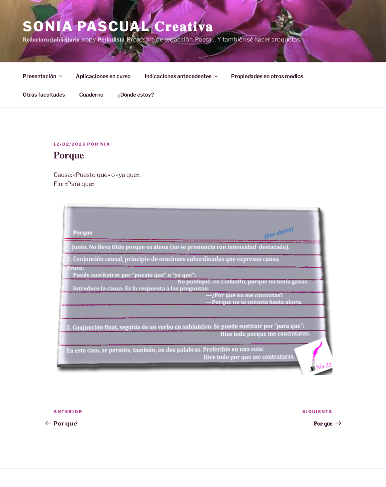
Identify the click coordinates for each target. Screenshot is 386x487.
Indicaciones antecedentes (182, 76)
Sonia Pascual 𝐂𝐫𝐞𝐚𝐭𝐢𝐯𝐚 (118, 26)
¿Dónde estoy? (136, 94)
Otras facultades (44, 94)
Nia (105, 144)
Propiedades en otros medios (267, 76)
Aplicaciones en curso (103, 76)
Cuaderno (91, 94)
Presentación (43, 76)
